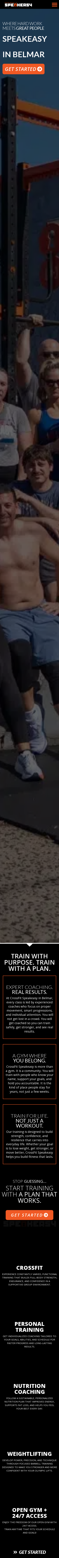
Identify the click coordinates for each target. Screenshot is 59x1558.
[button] (54, 4)
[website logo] (21, 4)
